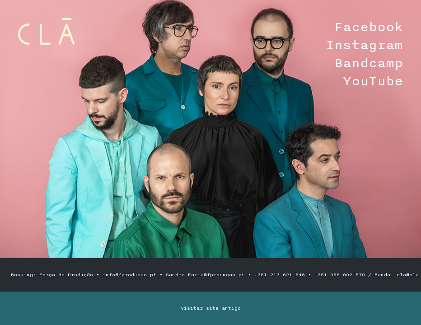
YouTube (373, 81)
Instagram (364, 45)
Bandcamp (368, 63)
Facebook (368, 27)
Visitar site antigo (211, 308)
